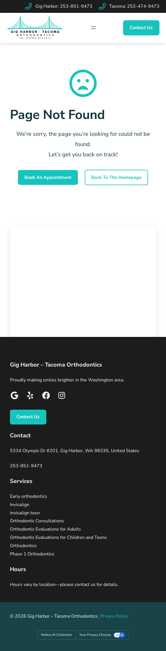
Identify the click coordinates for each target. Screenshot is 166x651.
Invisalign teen (25, 513)
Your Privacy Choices (95, 634)
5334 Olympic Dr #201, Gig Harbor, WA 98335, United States (74, 451)
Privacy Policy (114, 616)
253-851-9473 (76, 6)
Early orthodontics (28, 496)
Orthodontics (23, 546)
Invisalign (19, 505)
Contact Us (141, 28)
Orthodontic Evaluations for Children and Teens (58, 537)
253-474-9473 (143, 6)
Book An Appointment (47, 177)
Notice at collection (56, 634)
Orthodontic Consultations (37, 521)
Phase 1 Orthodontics (32, 554)
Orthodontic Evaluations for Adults (45, 529)
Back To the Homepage (116, 177)
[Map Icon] (93, 27)
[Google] (14, 397)
